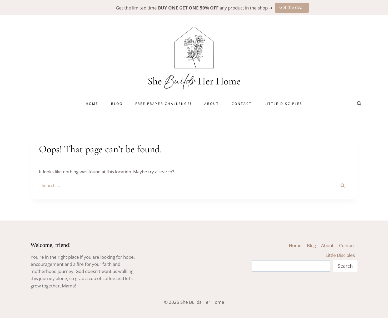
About (211, 103)
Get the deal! (292, 7)
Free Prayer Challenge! (163, 103)
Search (345, 266)
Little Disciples (283, 103)
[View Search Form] (359, 103)
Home (92, 103)
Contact (242, 103)
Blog (117, 103)
